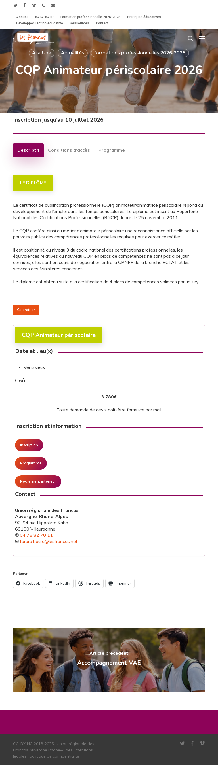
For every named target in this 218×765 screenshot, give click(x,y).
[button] (202, 38)
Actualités (72, 53)
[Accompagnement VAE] (109, 660)
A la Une (41, 53)
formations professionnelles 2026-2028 (140, 53)
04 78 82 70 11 (36, 535)
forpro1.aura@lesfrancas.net (48, 541)
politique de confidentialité (54, 756)
